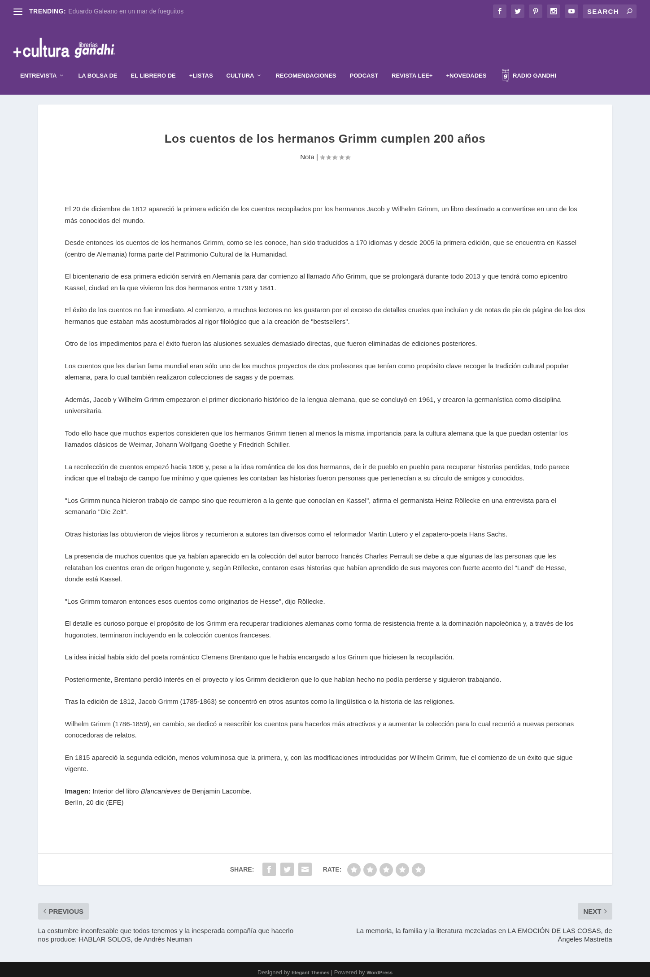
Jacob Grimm (158, 696)
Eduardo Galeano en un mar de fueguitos (125, 11)
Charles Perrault (388, 550)
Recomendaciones (305, 62)
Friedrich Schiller (263, 439)
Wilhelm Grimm (88, 718)
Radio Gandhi (529, 63)
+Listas (201, 62)
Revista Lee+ (412, 62)
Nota (307, 151)
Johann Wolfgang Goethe (193, 439)
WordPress (379, 966)
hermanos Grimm (197, 237)
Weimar (140, 439)
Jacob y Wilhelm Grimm (401, 203)
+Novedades (466, 62)
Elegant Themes (310, 966)
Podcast (364, 62)
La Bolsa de (97, 62)
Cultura (240, 62)
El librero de (153, 62)
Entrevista (38, 62)
